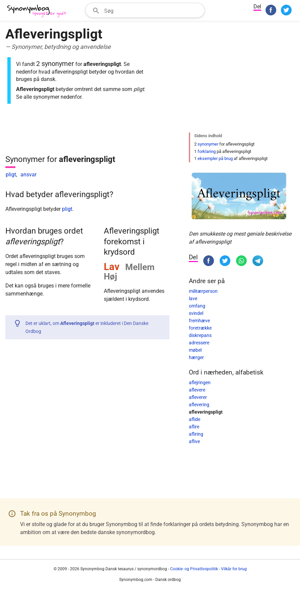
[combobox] (145, 10)
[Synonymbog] (38, 11)
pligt (11, 174)
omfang (197, 306)
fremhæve (199, 320)
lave (193, 298)
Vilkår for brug (234, 569)
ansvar (28, 174)
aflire (194, 426)
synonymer (208, 144)
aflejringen (200, 382)
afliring (196, 434)
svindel (196, 313)
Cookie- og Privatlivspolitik (194, 569)
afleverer (198, 397)
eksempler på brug (215, 158)
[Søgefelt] (152, 10)
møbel (195, 350)
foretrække (200, 328)
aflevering (199, 404)
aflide (194, 419)
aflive (194, 441)
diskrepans (200, 335)
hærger (196, 357)
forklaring (207, 151)
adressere (199, 342)
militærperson (203, 291)
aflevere (197, 390)
